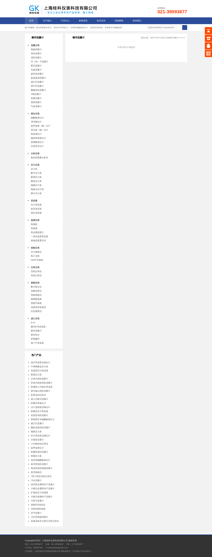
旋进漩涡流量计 (38, 78)
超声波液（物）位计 (40, 126)
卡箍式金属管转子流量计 (43, 488)
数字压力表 (36, 173)
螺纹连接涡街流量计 (40, 427)
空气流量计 (36, 513)
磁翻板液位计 (37, 118)
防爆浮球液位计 (38, 403)
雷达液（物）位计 (39, 130)
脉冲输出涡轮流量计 (40, 391)
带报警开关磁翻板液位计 (43, 419)
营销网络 (119, 21)
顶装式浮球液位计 (61, 27)
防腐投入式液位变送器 (41, 387)
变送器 (34, 200)
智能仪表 (35, 283)
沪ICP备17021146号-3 (81, 551)
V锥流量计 (36, 94)
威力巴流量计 (37, 82)
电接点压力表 (37, 189)
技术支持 (101, 21)
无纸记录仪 (36, 271)
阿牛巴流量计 (37, 86)
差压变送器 (36, 209)
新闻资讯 (83, 21)
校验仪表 (35, 248)
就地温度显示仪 (38, 240)
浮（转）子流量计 (39, 61)
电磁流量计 (36, 49)
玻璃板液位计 (37, 142)
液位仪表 (35, 113)
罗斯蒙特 (35, 339)
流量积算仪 (36, 291)
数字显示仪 (36, 287)
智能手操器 (36, 303)
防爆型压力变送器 (39, 411)
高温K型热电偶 (96, 27)
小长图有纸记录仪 (39, 444)
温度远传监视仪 (38, 307)
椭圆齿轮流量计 (38, 90)
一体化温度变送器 (39, 236)
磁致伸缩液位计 (38, 138)
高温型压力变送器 (39, 370)
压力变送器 (36, 205)
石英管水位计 (37, 146)
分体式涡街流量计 (39, 379)
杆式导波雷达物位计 (40, 435)
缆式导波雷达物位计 (40, 362)
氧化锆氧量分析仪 (43, 27)
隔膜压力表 (36, 185)
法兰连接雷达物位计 (40, 407)
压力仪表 (35, 165)
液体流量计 (36, 102)
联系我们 (137, 21)
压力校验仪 (36, 252)
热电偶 (34, 228)
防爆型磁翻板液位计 (79, 27)
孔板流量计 (36, 70)
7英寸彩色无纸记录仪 (41, 476)
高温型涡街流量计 (39, 415)
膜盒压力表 (36, 181)
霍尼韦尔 (35, 335)
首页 (31, 21)
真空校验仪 (36, 472)
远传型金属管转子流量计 (43, 484)
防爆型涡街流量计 (39, 452)
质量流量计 (36, 98)
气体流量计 (36, 106)
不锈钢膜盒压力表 (39, 366)
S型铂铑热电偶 (38, 509)
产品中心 (65, 21)
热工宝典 (35, 256)
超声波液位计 (37, 448)
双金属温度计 (37, 232)
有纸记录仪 (36, 275)
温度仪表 (35, 220)
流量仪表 (35, 45)
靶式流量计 (36, 66)
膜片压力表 (36, 193)
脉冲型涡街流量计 (39, 464)
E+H (33, 322)
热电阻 (34, 224)
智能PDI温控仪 (38, 505)
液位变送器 (36, 213)
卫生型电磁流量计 (39, 517)
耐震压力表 (36, 177)
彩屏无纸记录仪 (38, 395)
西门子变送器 (37, 343)
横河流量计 (36, 331)
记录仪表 (35, 267)
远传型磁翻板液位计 (40, 460)
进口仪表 (35, 318)
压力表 (34, 169)
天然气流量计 (37, 501)
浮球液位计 (36, 122)
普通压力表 (36, 456)
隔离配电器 (36, 299)
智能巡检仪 (36, 295)
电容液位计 (36, 134)
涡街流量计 (36, 53)
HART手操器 (37, 260)
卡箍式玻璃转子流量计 (41, 496)
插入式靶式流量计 (39, 399)
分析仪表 (35, 153)
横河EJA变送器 (38, 327)
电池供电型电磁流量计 (41, 468)
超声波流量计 (37, 74)
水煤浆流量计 (37, 440)
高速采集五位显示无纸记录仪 (45, 521)
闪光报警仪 (36, 311)
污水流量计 (36, 480)
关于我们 (47, 21)
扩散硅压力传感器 (39, 492)
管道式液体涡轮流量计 (41, 383)
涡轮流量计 (36, 57)
